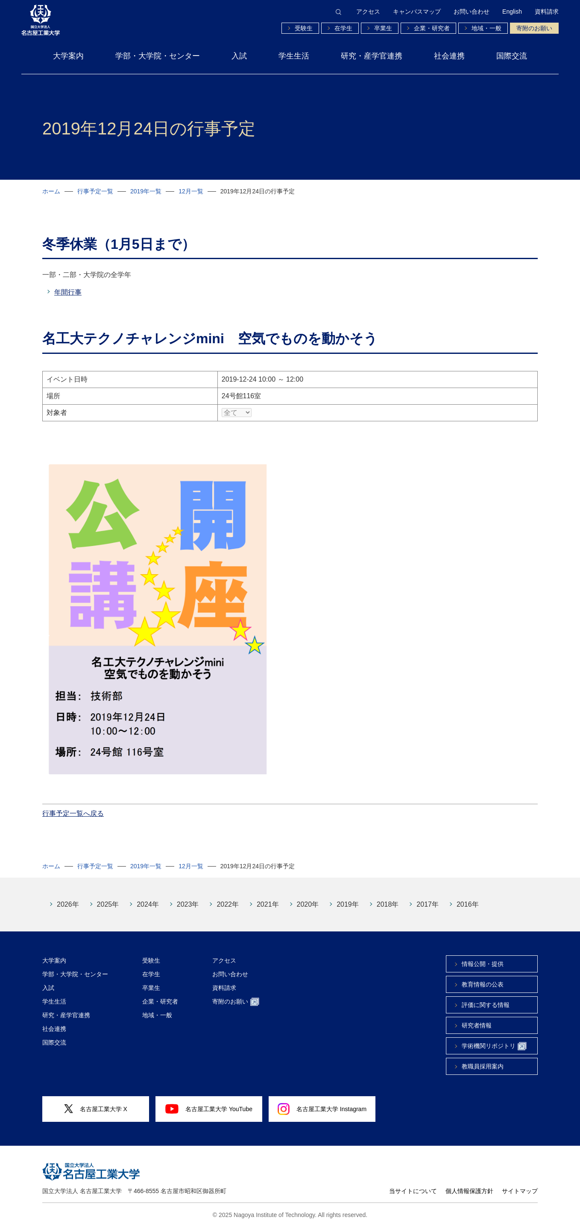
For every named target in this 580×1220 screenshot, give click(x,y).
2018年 (388, 898)
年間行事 (68, 292)
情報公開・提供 (483, 957)
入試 (239, 56)
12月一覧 (191, 191)
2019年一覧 (145, 191)
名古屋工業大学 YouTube (208, 1102)
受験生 (304, 28)
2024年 (148, 898)
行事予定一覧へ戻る (73, 807)
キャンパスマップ (417, 12)
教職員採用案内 (483, 1060)
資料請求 (547, 12)
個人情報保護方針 (469, 1184)
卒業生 (383, 28)
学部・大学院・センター (157, 56)
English (512, 12)
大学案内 (68, 56)
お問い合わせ (471, 12)
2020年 (308, 898)
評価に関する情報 (486, 998)
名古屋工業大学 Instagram (322, 1103)
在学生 (343, 28)
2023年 (188, 898)
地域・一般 (486, 28)
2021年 (268, 898)
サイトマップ (520, 1184)
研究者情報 (477, 1019)
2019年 (348, 898)
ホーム (51, 191)
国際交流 (511, 56)
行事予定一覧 (95, 191)
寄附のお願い (534, 28)
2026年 (68, 898)
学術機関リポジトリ (494, 1040)
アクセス (368, 12)
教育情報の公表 (483, 978)
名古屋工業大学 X (95, 1102)
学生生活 (293, 56)
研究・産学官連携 (371, 56)
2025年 (108, 898)
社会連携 (449, 56)
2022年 (228, 898)
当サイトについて (413, 1184)
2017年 (427, 898)
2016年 (468, 898)
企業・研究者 (432, 28)
